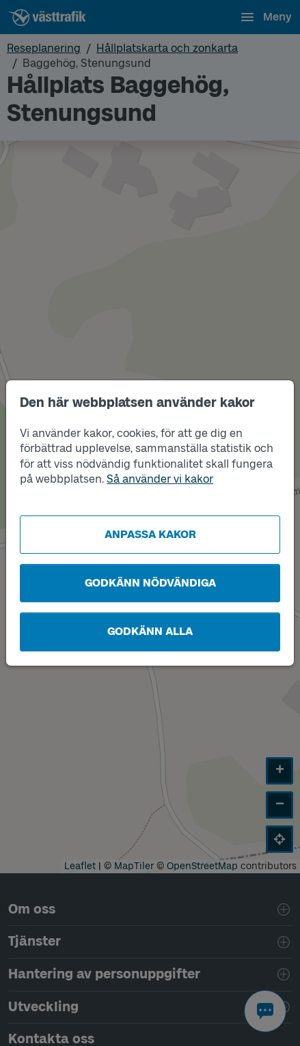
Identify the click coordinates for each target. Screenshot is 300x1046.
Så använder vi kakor (160, 478)
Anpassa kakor (150, 534)
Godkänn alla (150, 631)
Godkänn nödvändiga (150, 582)
